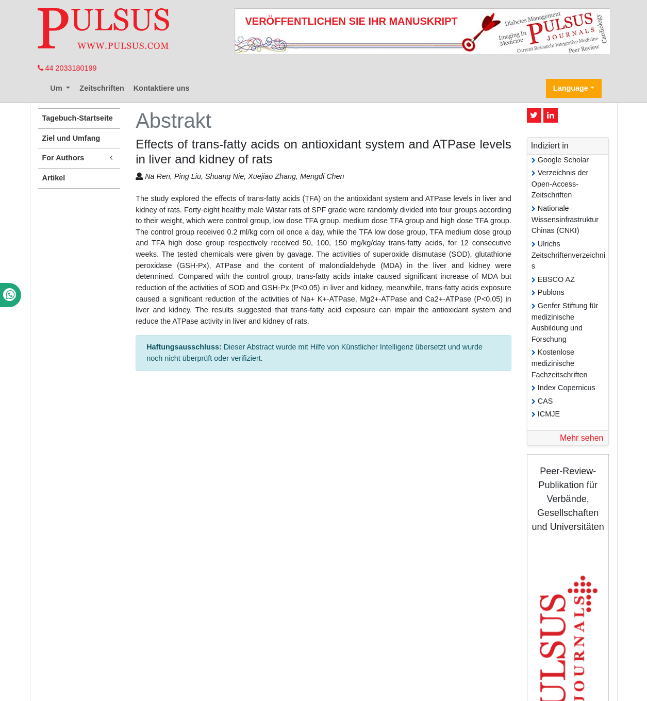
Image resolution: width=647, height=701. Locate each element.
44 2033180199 (67, 68)
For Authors (79, 158)
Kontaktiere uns (162, 88)
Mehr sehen (582, 437)
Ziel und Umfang (71, 138)
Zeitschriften (101, 88)
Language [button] (570, 88)
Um (57, 88)
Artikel (53, 178)
